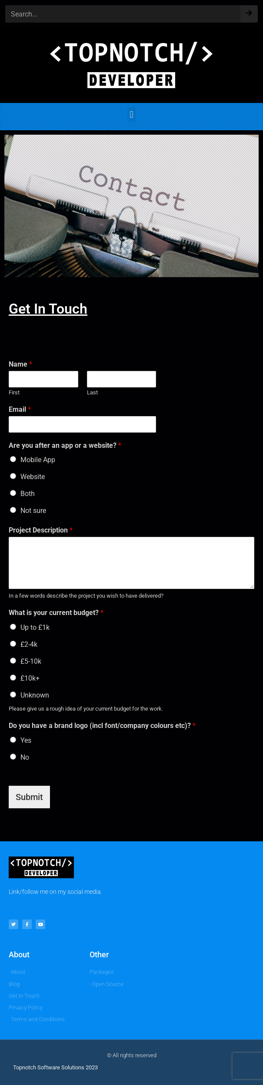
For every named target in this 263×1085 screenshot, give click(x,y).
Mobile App (37, 460)
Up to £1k (35, 627)
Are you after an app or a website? (65, 445)
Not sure (33, 510)
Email (20, 409)
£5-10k (30, 661)
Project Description (41, 530)
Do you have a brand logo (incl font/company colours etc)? (102, 725)
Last (92, 392)
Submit (29, 797)
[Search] (249, 11)
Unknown (34, 695)
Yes (25, 740)
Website (32, 477)
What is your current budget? (56, 613)
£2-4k (28, 644)
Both (27, 494)
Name (20, 364)
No (24, 757)
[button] (131, 114)
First (14, 392)
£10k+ (30, 678)
